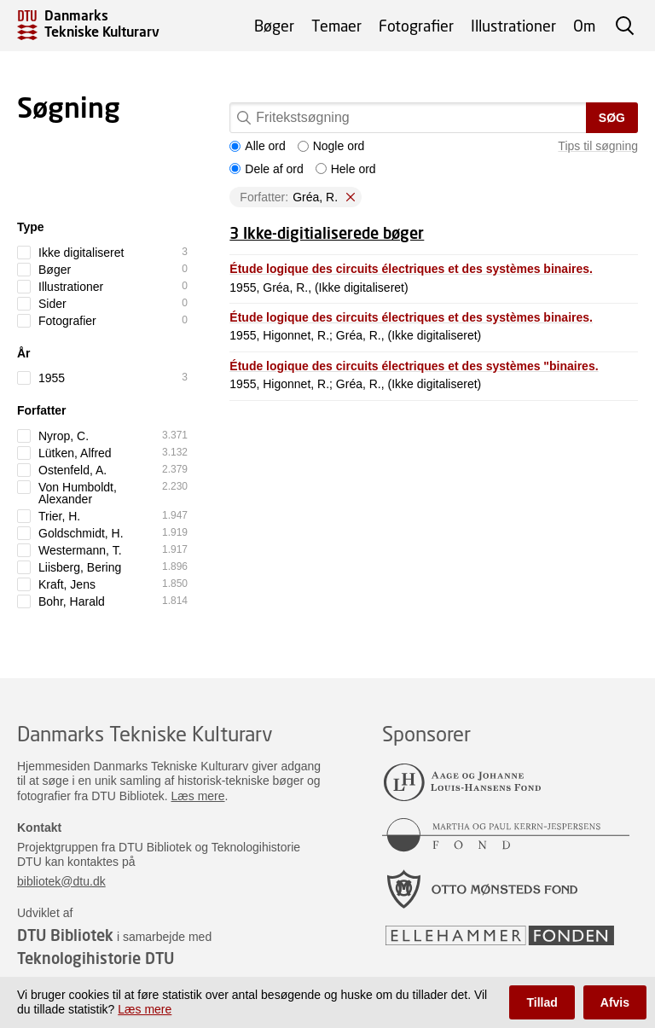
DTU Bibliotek (65, 935)
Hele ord (346, 169)
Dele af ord (266, 169)
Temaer (336, 25)
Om (584, 25)
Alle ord (257, 146)
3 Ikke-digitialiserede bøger (326, 233)
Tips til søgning (598, 146)
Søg (612, 118)
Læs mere (198, 796)
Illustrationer (513, 25)
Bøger (274, 25)
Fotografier (416, 25)
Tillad (541, 1002)
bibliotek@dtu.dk (61, 881)
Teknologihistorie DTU (95, 958)
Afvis (614, 1002)
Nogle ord (331, 146)
